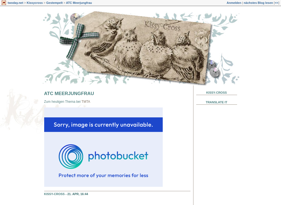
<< (276, 2)
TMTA (86, 102)
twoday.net (15, 2)
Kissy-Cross (54, 194)
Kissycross (35, 2)
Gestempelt (54, 2)
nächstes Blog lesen (258, 2)
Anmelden (234, 2)
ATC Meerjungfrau (79, 2)
